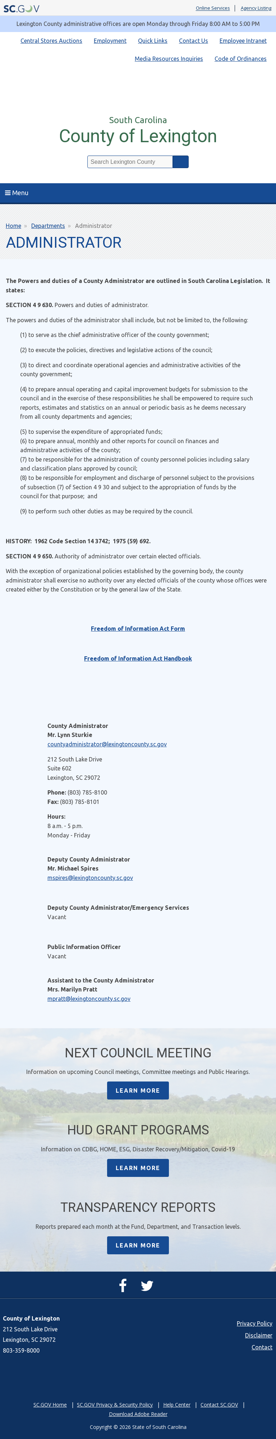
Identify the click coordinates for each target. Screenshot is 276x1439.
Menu (16, 192)
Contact (262, 1347)
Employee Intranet (243, 40)
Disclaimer (258, 1335)
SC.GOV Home (50, 1404)
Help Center (176, 1404)
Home (13, 225)
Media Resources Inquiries (169, 58)
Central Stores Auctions (51, 40)
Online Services (213, 8)
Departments (48, 225)
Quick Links (152, 40)
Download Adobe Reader (138, 1414)
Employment (110, 40)
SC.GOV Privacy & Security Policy (115, 1404)
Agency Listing (256, 8)
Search (181, 162)
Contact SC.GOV (219, 1404)
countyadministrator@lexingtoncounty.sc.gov (107, 744)
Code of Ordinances (241, 58)
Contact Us (193, 40)
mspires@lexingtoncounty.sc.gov (90, 877)
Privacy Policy (254, 1323)
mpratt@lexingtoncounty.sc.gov (88, 998)
